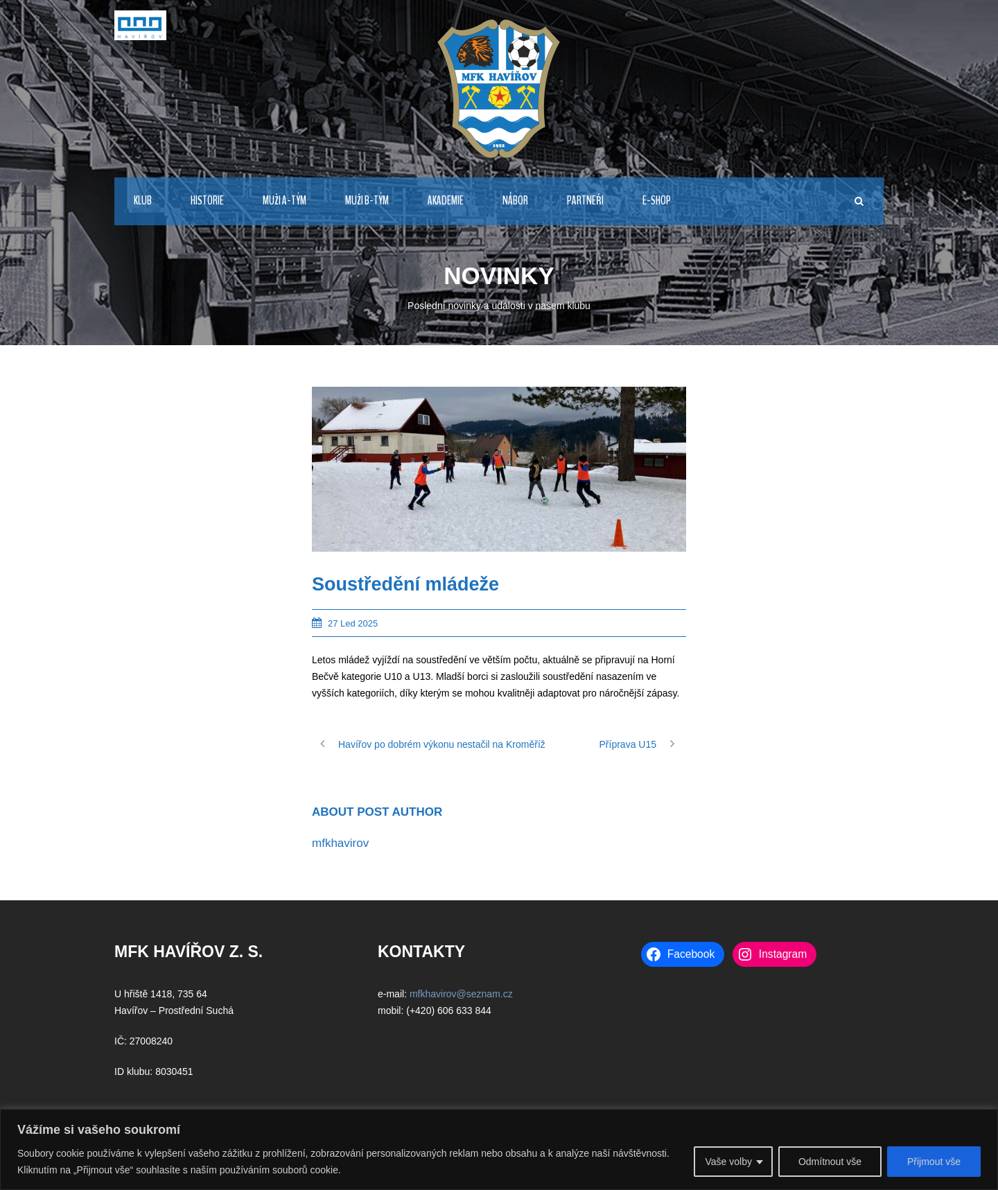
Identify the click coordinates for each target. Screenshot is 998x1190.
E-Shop (656, 201)
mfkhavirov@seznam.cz (461, 993)
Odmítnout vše (829, 1161)
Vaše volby (728, 1161)
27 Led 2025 (353, 623)
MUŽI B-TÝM (367, 201)
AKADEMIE (446, 201)
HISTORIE (207, 201)
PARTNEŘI (585, 201)
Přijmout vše (934, 1161)
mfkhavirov (340, 843)
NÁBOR (515, 201)
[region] (499, 1149)
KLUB (143, 201)
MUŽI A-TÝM (284, 201)
